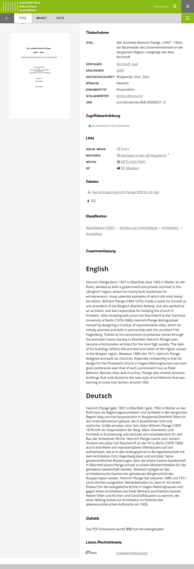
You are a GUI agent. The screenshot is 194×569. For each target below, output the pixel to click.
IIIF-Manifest (130, 168)
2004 (120, 70)
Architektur (170, 228)
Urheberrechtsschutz (132, 553)
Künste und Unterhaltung (138, 228)
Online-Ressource (130, 96)
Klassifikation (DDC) (100, 228)
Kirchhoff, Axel (127, 64)
